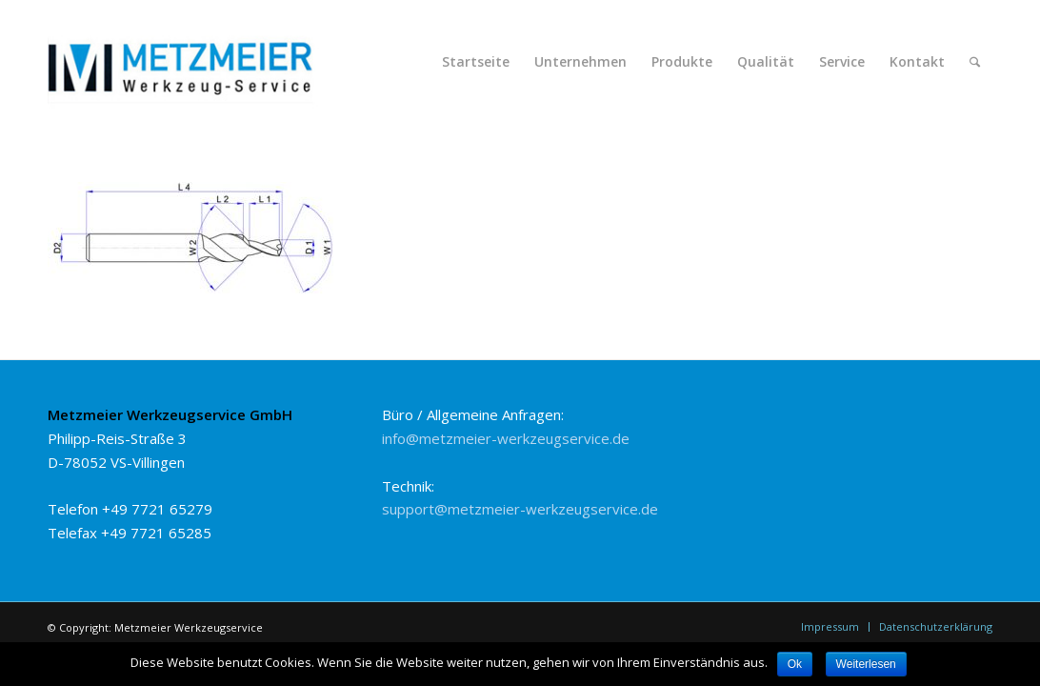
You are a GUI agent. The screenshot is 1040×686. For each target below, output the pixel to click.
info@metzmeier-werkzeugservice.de (506, 438)
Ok (795, 664)
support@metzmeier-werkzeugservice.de (520, 508)
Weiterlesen (866, 664)
